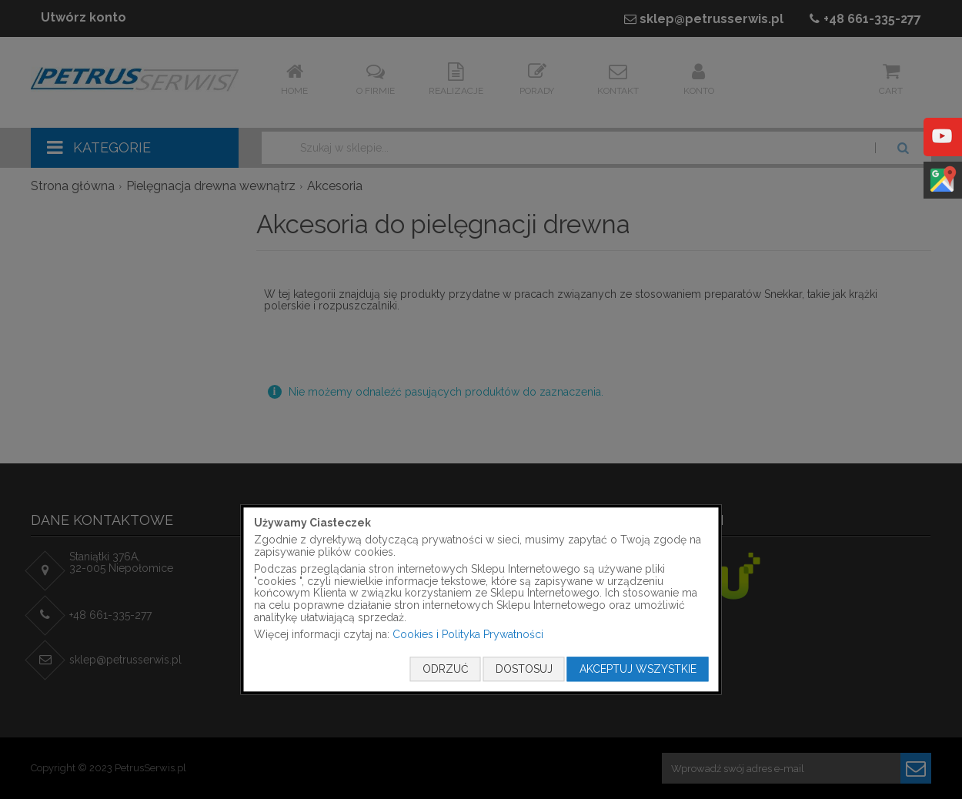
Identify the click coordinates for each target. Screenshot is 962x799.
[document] (481, 599)
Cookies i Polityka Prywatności (467, 635)
